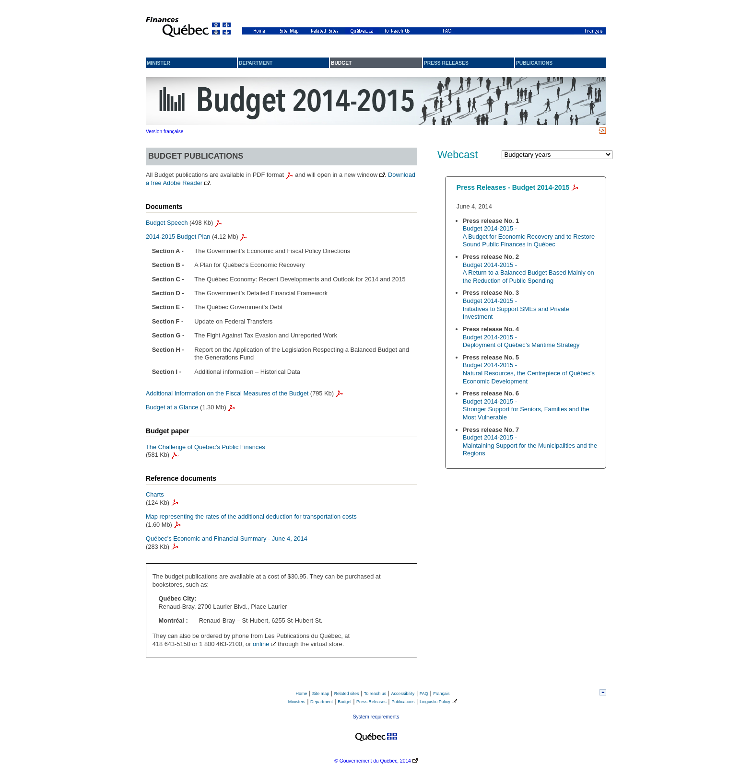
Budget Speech (167, 222)
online (261, 644)
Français (441, 693)
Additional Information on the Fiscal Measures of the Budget (227, 393)
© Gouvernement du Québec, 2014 (372, 761)
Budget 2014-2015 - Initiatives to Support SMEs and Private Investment (516, 308)
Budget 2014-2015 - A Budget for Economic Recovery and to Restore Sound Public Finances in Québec (529, 236)
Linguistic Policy (435, 701)
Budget (344, 701)
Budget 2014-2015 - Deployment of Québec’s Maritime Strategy (521, 341)
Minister (158, 63)
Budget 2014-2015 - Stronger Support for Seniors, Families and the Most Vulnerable (526, 409)
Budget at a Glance (172, 407)
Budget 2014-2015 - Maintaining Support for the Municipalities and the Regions (530, 445)
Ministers (297, 701)
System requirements (376, 716)
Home (301, 693)
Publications (534, 63)
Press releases (446, 63)
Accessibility (403, 693)
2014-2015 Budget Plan (178, 236)
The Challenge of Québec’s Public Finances (205, 447)
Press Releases (371, 701)
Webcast (457, 155)
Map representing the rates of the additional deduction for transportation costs (251, 516)
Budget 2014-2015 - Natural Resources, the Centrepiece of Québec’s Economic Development (529, 372)
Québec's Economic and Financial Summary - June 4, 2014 (226, 538)
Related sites (346, 693)
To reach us (375, 693)
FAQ (424, 693)
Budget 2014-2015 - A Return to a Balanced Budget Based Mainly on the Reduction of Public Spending (528, 272)
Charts (155, 494)
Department (255, 63)
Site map (320, 693)
